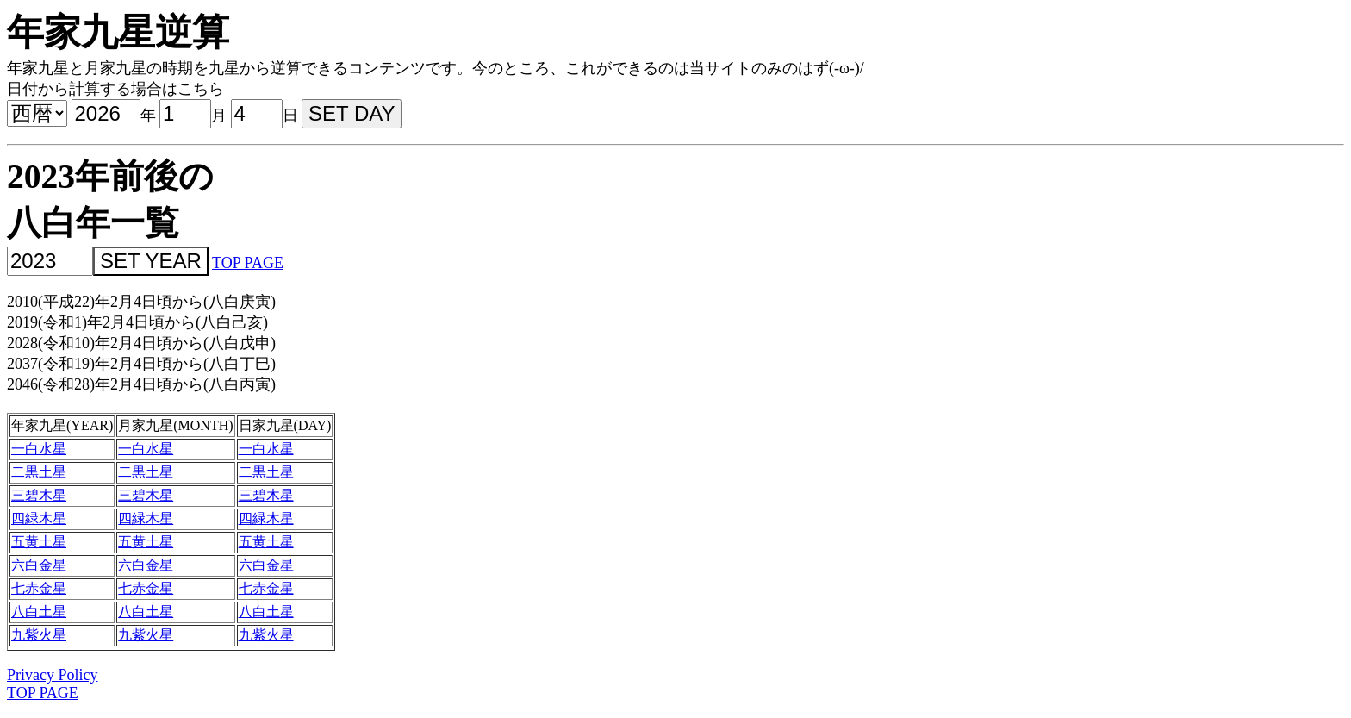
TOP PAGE (247, 263)
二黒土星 (38, 472)
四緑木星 (38, 518)
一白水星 (38, 448)
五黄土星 (38, 541)
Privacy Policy (52, 675)
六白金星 (38, 565)
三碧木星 (38, 495)
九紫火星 (38, 634)
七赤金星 (38, 588)
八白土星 (38, 611)
